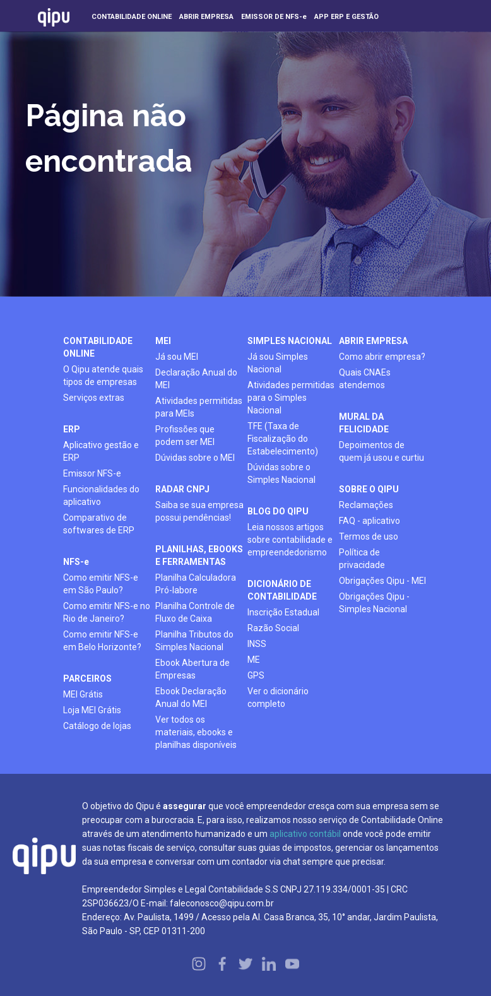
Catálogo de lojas (97, 726)
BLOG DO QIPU (278, 511)
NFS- (76, 562)
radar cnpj (182, 489)
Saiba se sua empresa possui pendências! (199, 511)
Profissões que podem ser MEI (185, 435)
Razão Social (273, 628)
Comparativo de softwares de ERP (98, 524)
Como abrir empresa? (382, 357)
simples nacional (289, 341)
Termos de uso (368, 536)
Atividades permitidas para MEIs (198, 407)
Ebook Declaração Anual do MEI (191, 697)
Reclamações (366, 505)
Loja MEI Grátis (92, 710)
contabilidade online (98, 347)
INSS (256, 644)
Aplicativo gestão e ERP (101, 451)
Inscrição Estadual (283, 612)
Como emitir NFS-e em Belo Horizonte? (102, 640)
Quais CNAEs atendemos (365, 378)
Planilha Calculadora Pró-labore (195, 583)
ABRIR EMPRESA (373, 341)
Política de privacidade (362, 558)
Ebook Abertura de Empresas (192, 669)
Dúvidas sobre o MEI (195, 458)
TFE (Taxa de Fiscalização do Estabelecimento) (282, 438)
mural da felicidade (364, 423)
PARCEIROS (87, 678)
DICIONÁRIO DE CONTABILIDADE (282, 590)
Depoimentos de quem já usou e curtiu (381, 451)
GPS (255, 675)
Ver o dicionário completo (278, 697)
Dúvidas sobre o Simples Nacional (281, 473)
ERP (71, 429)
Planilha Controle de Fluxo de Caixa (195, 612)
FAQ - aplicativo (369, 521)
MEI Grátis (83, 694)
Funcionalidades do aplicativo (101, 495)
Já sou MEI (176, 357)
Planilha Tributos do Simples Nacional (194, 640)
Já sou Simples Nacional (277, 363)
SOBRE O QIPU (369, 489)
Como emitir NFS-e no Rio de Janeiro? (106, 612)
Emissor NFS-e (92, 473)
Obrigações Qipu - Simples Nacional (374, 602)
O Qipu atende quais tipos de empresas (103, 375)
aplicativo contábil (305, 834)
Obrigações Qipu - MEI (382, 581)
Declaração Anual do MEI (196, 378)
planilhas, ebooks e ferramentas (199, 555)
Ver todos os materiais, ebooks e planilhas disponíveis (196, 732)
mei (163, 341)
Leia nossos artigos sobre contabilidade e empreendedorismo (290, 539)
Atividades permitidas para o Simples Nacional (290, 397)
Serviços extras (93, 398)
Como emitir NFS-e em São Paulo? (100, 583)
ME (253, 660)
